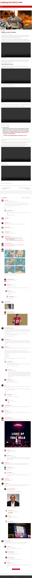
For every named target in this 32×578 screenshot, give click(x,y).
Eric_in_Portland (13, 547)
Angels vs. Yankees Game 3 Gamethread (6, 188)
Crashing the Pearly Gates (11, 2)
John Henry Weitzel (8, 243)
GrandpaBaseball (8, 405)
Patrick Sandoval (5, 183)
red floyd (6, 218)
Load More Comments (16, 569)
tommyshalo (9, 284)
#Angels (19, 132)
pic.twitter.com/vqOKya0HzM (9, 133)
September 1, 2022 (22, 135)
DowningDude (9, 210)
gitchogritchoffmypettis (15, 511)
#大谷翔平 (11, 132)
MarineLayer (7, 222)
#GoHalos (23, 132)
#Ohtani (15, 132)
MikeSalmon (7, 346)
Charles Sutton (9, 467)
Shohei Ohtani (10, 183)
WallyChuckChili (7, 227)
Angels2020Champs (10, 279)
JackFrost (6, 200)
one (11, 62)
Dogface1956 (9, 379)
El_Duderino (7, 339)
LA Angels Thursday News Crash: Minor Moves (24, 188)
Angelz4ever (9, 450)
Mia (5, 385)
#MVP (26, 132)
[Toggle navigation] (1, 7)
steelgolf (6, 483)
